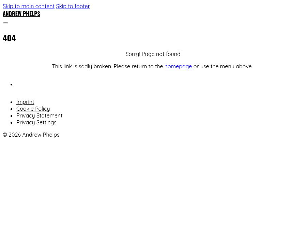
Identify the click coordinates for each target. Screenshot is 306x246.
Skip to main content (29, 6)
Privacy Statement (39, 115)
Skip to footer (73, 6)
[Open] (5, 23)
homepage (178, 66)
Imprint (25, 101)
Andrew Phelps (21, 14)
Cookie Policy (33, 108)
